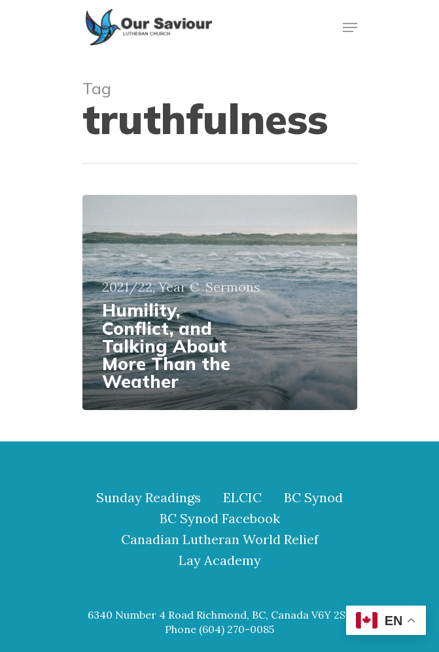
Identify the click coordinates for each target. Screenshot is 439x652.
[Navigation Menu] (350, 27)
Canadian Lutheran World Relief (220, 539)
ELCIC (242, 498)
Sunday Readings (148, 498)
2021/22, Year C (150, 287)
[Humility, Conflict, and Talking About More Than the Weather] (219, 302)
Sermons (232, 287)
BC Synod (313, 498)
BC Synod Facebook (220, 518)
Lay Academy (220, 560)
